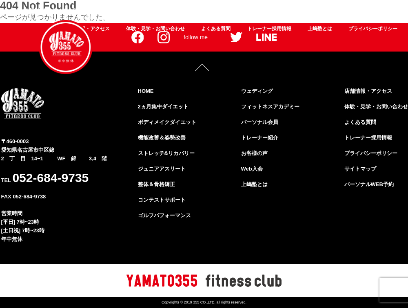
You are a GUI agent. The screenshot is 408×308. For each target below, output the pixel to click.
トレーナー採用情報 (269, 28)
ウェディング (183, 19)
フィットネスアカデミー (232, 19)
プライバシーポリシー (372, 28)
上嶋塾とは (320, 28)
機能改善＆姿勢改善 (210, 10)
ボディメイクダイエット (149, 10)
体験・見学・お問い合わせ (155, 28)
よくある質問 (216, 28)
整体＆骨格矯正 (382, 10)
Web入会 (392, 19)
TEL (45, 177)
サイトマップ (360, 169)
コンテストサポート (162, 200)
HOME (146, 91)
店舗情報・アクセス (368, 91)
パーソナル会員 (284, 19)
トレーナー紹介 (325, 19)
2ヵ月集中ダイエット (87, 10)
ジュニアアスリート (331, 10)
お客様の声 (362, 19)
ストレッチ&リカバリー (270, 10)
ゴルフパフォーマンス (137, 19)
